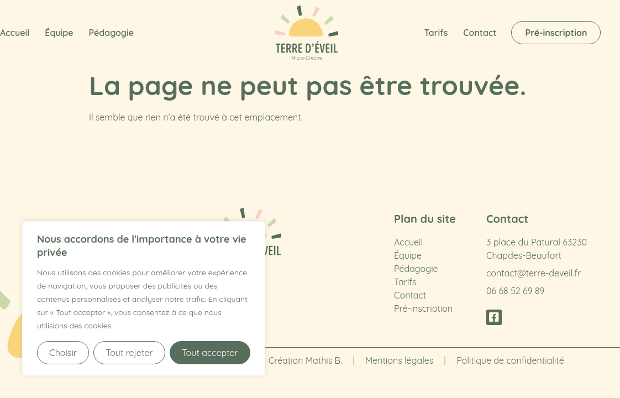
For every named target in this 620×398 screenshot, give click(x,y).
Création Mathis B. (305, 360)
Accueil (14, 32)
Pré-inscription (423, 308)
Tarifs (436, 32)
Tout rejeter (129, 352)
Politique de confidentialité (510, 360)
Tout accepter (210, 352)
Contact (479, 32)
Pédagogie (111, 32)
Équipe (59, 32)
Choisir (63, 352)
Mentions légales (399, 360)
